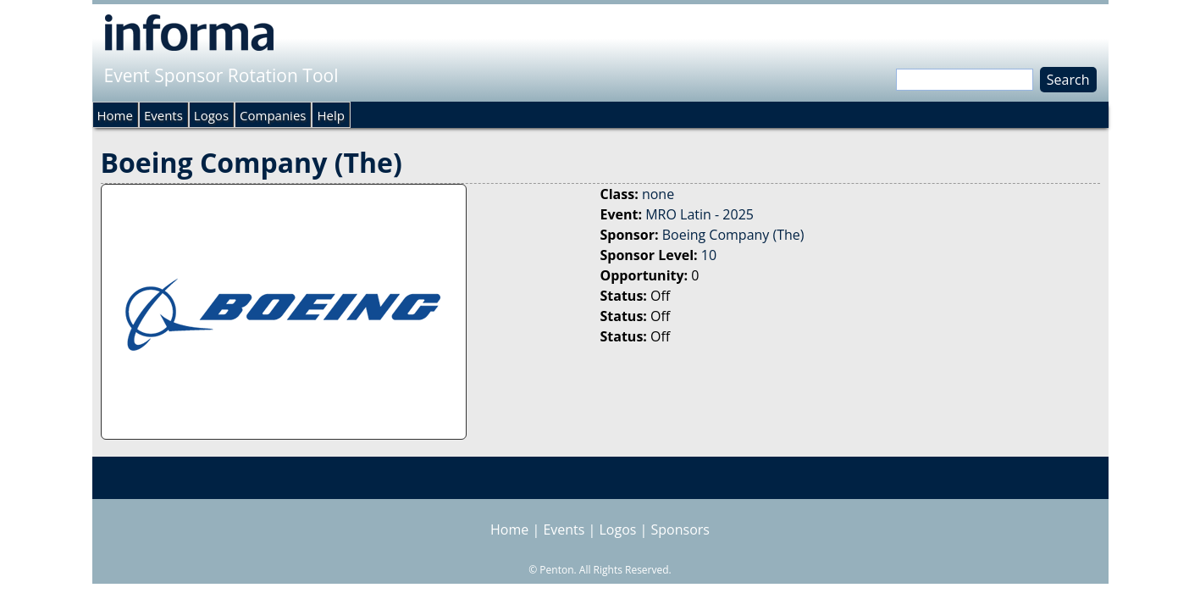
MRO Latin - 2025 (699, 214)
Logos (211, 115)
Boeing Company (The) (733, 234)
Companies (273, 115)
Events (163, 115)
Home (115, 115)
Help (330, 115)
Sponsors (680, 529)
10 (708, 255)
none (658, 194)
